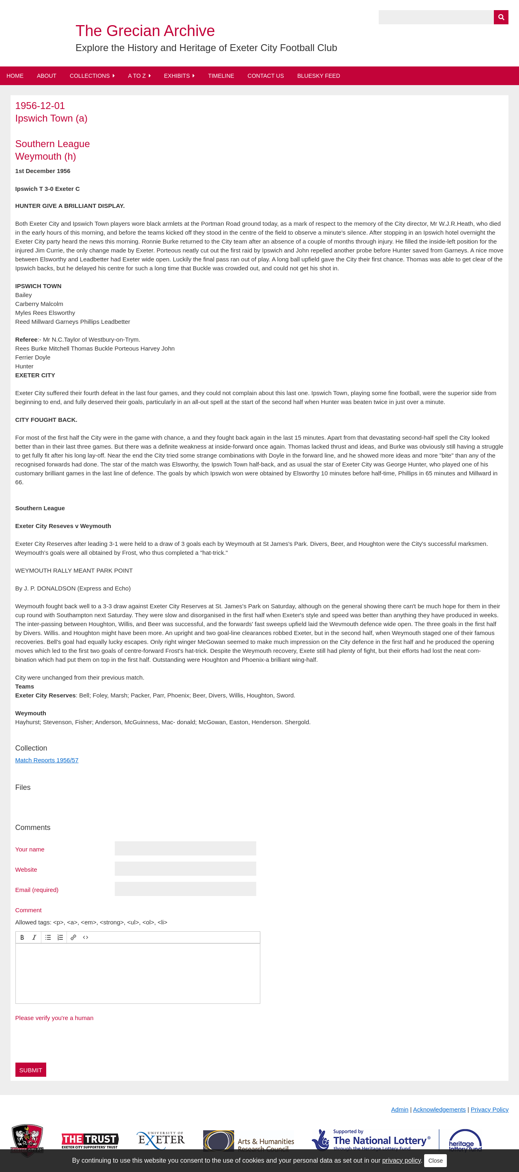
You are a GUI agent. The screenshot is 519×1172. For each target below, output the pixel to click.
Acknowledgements (439, 1109)
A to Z (137, 76)
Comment (28, 910)
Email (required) (37, 889)
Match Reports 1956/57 (47, 760)
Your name (30, 849)
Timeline (221, 76)
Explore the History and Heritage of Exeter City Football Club (206, 47)
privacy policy (401, 1160)
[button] (22, 937)
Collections (90, 76)
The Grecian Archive (145, 30)
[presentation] (22, 937)
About (46, 76)
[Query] (443, 17)
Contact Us (266, 76)
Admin (400, 1109)
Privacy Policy (489, 1109)
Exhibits (177, 76)
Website (26, 869)
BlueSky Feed (318, 76)
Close (435, 1160)
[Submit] (501, 17)
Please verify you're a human (54, 1017)
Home (15, 76)
